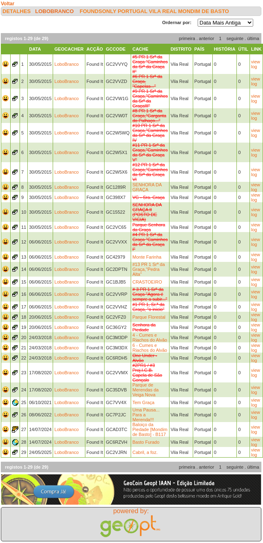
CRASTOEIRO (147, 281)
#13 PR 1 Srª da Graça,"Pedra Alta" (148, 269)
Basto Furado (145, 442)
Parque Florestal (148, 317)
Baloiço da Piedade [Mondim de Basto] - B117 (149, 429)
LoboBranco (54, 11)
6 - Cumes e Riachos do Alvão (149, 348)
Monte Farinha (146, 257)
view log (255, 64)
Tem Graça (143, 402)
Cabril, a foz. (145, 452)
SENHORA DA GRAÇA (147, 187)
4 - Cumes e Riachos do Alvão (149, 337)
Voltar (7, 4)
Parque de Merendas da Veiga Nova (145, 389)
